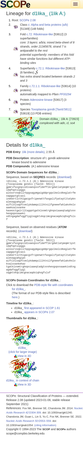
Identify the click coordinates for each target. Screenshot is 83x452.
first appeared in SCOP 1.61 (42, 308)
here (15, 297)
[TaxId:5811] (63, 109)
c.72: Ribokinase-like (39, 34)
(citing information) (45, 425)
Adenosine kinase (41, 99)
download (64, 177)
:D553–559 (28, 420)
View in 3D (22, 356)
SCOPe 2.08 (27, 20)
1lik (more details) (33, 152)
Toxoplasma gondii (43, 109)
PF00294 (65, 94)
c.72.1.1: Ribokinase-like (45, 86)
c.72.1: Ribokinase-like (50, 68)
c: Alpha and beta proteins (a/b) (48, 24)
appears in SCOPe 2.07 (39, 312)
